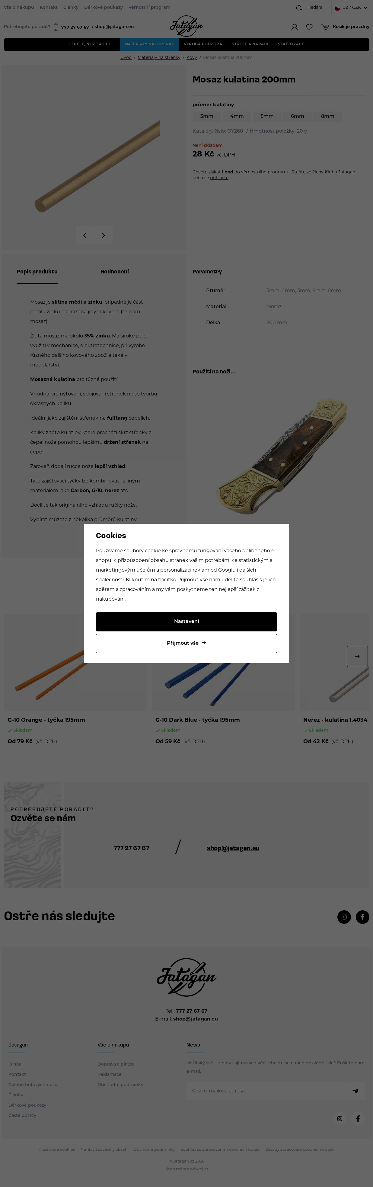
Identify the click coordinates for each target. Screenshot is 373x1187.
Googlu (227, 570)
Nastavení (186, 621)
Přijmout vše (183, 643)
